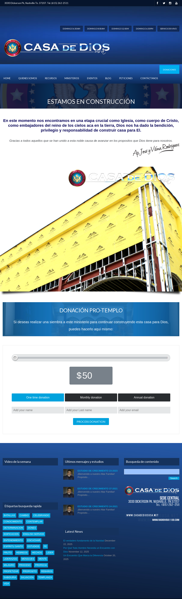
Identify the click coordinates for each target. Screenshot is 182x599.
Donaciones (169, 69)
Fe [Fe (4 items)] (45, 546)
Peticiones (126, 78)
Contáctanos (149, 78)
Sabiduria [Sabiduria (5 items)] (10, 577)
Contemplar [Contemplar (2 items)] (34, 521)
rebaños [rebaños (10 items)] (47, 571)
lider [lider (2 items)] (50, 552)
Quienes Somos (27, 78)
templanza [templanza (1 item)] (45, 577)
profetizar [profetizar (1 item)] (11, 571)
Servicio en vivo (168, 28)
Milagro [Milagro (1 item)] (9, 565)
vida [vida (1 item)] (6, 583)
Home (7, 78)
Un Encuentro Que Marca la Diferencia (83, 555)
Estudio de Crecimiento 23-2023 (97, 470)
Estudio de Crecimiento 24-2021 (97, 506)
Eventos (92, 78)
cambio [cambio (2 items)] (24, 515)
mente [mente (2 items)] (43, 558)
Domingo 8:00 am (96, 28)
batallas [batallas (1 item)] (9, 515)
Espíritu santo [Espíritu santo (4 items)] (13, 546)
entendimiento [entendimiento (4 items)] (13, 540)
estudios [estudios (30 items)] (33, 546)
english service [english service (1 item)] (33, 534)
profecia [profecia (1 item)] (41, 565)
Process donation (91, 421)
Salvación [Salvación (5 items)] (27, 577)
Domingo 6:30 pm (144, 28)
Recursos (51, 78)
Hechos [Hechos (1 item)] (37, 552)
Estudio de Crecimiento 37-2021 (97, 488)
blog (108, 78)
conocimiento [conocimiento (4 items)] (13, 521)
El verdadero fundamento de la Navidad (83, 540)
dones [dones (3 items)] (32, 527)
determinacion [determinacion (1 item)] (13, 527)
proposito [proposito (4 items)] (30, 571)
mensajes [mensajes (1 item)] (28, 558)
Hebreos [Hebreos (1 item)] (22, 552)
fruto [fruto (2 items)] (8, 552)
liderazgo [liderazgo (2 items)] (10, 558)
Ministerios (72, 78)
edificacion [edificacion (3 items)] (11, 534)
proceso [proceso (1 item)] (25, 565)
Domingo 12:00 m (120, 28)
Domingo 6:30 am (71, 28)
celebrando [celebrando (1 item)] (41, 515)
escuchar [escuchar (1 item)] (33, 540)
